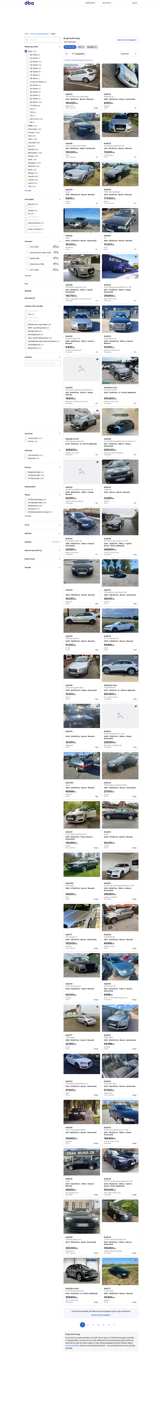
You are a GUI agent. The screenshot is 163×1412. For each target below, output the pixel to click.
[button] (66, 54)
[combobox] (43, 40)
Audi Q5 (107, 538)
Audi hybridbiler (72, 1345)
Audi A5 (107, 284)
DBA (26, 33)
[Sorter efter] (129, 54)
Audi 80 (107, 235)
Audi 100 (69, 782)
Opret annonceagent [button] (126, 39)
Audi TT (68, 934)
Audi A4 (68, 189)
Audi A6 (68, 143)
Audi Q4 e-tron (110, 387)
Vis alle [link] (28, 190)
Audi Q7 (107, 1035)
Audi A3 (68, 94)
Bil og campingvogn (40, 33)
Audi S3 (107, 883)
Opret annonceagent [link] (100, 1315)
